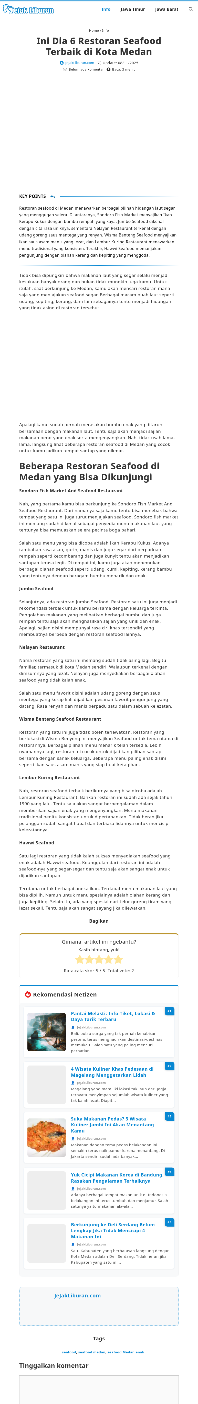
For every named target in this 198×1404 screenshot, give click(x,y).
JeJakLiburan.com (79, 62)
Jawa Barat (167, 9)
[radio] (80, 960)
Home (94, 30)
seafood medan (91, 1352)
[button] (191, 9)
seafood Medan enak (126, 1352)
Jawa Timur (133, 9)
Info (106, 9)
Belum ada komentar (86, 69)
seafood (69, 1352)
